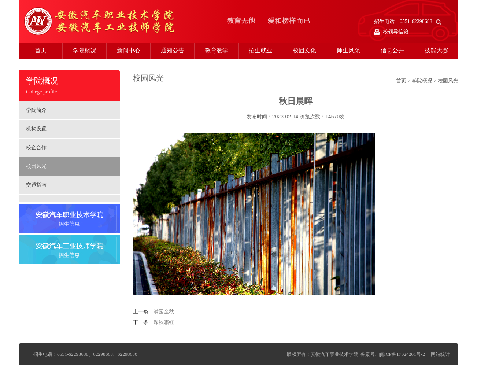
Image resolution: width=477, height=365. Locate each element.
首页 (41, 50)
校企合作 (36, 147)
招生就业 (260, 50)
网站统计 (440, 354)
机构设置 (36, 129)
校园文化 (304, 50)
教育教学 (216, 50)
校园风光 (36, 166)
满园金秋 (164, 311)
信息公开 (392, 50)
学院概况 (84, 50)
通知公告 (172, 50)
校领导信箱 (391, 32)
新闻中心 (128, 50)
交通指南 (36, 185)
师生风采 (348, 50)
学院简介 (36, 110)
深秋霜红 (164, 322)
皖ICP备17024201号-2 (402, 354)
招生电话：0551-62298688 (407, 21)
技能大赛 (436, 50)
